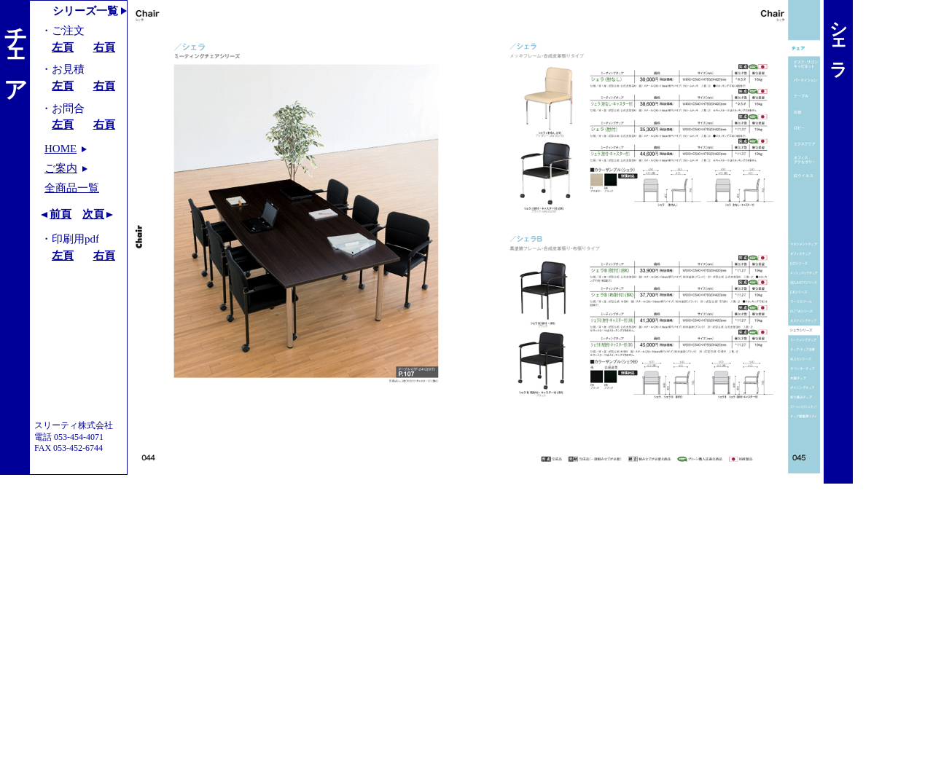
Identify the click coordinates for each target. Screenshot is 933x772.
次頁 (93, 214)
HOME (60, 148)
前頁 (60, 214)
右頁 (104, 47)
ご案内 (60, 168)
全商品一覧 (71, 188)
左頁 (63, 47)
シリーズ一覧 (85, 11)
